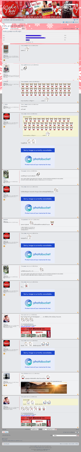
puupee (4, 178)
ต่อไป (77, 429)
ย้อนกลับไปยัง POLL (7, 435)
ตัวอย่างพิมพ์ (75, 19)
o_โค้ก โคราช (25, 373)
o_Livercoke (25, 81)
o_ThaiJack (25, 45)
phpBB (35, 446)
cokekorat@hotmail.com (25, 381)
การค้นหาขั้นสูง (75, 6)
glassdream (25, 219)
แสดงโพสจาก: (32, 429)
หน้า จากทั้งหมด (71, 28)
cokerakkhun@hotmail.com (28, 413)
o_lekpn (24, 113)
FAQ (65, 22)
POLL (23, 19)
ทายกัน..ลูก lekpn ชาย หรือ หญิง (13, 26)
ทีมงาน (61, 443)
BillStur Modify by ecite (40, 447)
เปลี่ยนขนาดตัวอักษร (77, 19)
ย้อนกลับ (4, 429)
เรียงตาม (43, 429)
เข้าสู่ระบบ (76, 22)
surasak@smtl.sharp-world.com (30, 325)
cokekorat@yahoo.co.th (57, 381)
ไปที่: (51, 435)
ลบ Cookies (65, 443)
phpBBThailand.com (46, 449)
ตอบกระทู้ (6, 28)
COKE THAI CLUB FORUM (15, 19)
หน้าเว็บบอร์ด (6, 19)
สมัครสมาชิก (70, 22)
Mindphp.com (39, 449)
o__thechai (25, 104)
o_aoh (24, 314)
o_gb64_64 (5, 72)
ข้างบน (77, 62)
